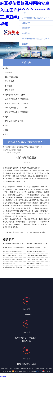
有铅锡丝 (8, 86)
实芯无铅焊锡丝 (11, 77)
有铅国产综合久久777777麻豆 (17, 103)
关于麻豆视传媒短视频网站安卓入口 (35, 18)
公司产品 (26, 23)
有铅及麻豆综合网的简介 (15, 121)
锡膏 (7, 130)
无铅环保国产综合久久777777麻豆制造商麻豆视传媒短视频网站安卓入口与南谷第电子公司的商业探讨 (38, 247)
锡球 (7, 117)
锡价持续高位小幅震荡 (35, 263)
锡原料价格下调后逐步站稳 (12, 267)
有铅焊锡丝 (9, 90)
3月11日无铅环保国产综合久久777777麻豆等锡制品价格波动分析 (14, 251)
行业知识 (26, 33)
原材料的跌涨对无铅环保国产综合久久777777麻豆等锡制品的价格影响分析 (14, 247)
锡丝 (7, 68)
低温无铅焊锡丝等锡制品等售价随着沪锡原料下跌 (38, 243)
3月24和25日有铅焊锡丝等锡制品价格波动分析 (38, 255)
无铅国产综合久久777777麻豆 (17, 99)
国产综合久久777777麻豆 (15, 95)
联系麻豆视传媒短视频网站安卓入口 (35, 39)
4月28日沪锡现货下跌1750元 (37, 259)
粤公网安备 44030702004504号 (24, 371)
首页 (24, 13)
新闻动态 (26, 28)
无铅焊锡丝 (9, 81)
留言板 (25, 44)
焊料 (7, 126)
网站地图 (3, 376)
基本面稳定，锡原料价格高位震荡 (14, 259)
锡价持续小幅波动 (33, 267)
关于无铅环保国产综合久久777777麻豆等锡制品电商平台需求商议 (38, 251)
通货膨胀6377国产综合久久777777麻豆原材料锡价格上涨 (14, 243)
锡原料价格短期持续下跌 (42, 232)
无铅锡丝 (8, 72)
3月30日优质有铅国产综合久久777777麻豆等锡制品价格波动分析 (14, 255)
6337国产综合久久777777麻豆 (17, 108)
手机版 (47, 371)
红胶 (7, 134)
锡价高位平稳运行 (16, 232)
